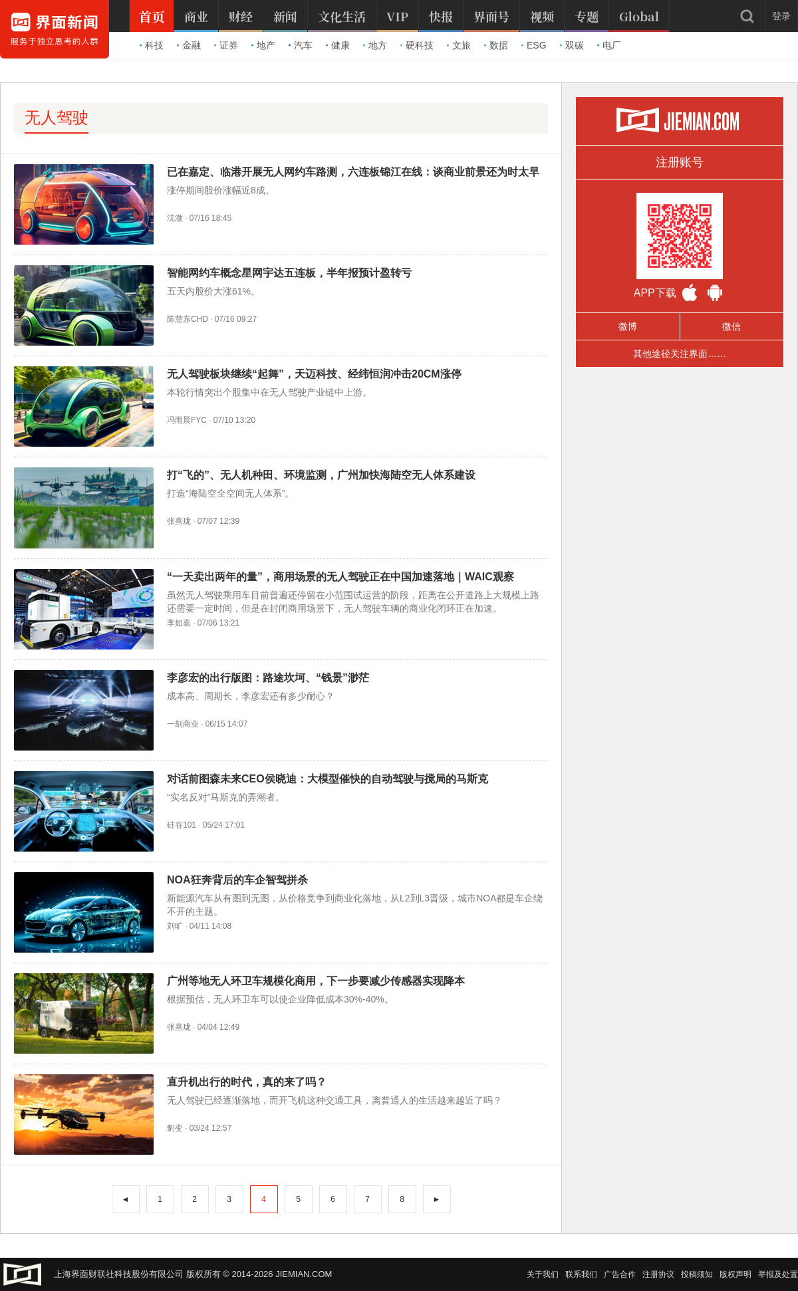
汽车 (301, 45)
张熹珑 (179, 521)
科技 (152, 45)
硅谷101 (181, 825)
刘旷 (175, 926)
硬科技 (417, 45)
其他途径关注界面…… (679, 353)
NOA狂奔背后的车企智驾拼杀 (237, 879)
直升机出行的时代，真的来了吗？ (247, 1082)
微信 (731, 326)
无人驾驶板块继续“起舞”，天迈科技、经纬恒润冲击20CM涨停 (314, 374)
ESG (534, 45)
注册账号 (680, 162)
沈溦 (175, 218)
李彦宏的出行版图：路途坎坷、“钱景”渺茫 (268, 677)
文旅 (459, 45)
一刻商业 (183, 724)
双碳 (572, 45)
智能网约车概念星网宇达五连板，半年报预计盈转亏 (289, 273)
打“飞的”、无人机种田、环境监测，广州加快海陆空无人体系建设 (321, 475)
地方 (375, 45)
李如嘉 (179, 623)
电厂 (609, 45)
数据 (496, 45)
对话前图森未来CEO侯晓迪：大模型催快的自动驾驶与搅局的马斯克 (327, 778)
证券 (226, 45)
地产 (263, 45)
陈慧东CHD (187, 319)
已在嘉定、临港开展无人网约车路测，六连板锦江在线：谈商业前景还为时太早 (353, 171)
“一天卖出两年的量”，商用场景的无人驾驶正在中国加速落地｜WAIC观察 (340, 576)
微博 (627, 326)
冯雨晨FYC (187, 420)
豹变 (175, 1128)
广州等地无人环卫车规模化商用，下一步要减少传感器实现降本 (316, 981)
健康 (338, 45)
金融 (189, 45)
